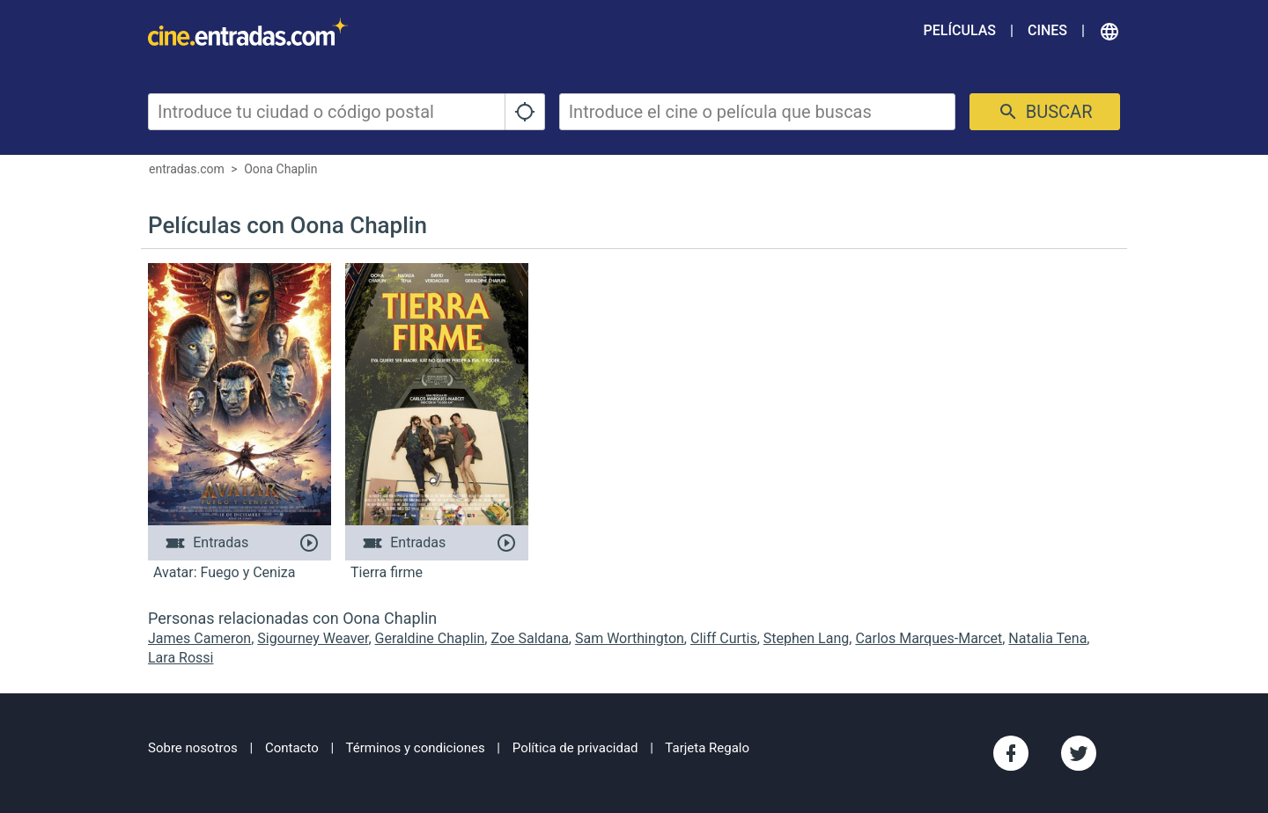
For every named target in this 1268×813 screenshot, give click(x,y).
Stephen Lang (806, 638)
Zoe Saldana (529, 638)
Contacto (292, 748)
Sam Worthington (629, 638)
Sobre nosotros (193, 748)
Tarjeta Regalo (707, 748)
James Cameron (199, 638)
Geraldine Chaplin (430, 638)
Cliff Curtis (723, 638)
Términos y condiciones (415, 748)
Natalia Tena (1047, 638)
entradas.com (187, 169)
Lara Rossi (181, 657)
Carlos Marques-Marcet (928, 638)
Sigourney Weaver (312, 638)
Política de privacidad (575, 748)
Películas (960, 30)
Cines (1047, 30)
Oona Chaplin (280, 169)
